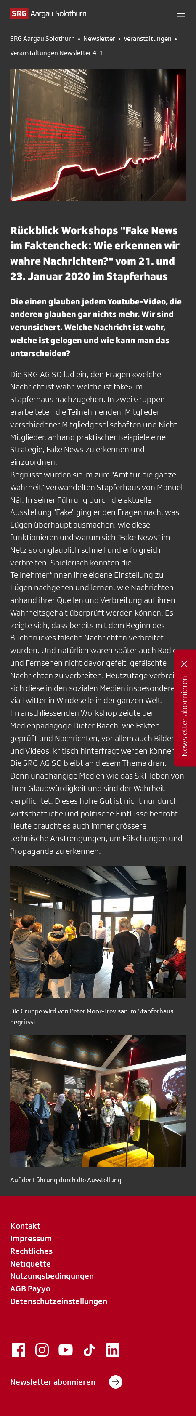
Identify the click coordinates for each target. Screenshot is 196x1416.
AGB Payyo (30, 1288)
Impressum (31, 1238)
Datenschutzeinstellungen (58, 1301)
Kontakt (25, 1225)
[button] (181, 13)
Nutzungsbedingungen (52, 1275)
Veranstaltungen (148, 39)
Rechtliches (31, 1251)
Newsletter (99, 39)
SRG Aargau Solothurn (42, 39)
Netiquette (30, 1263)
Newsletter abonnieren (66, 1382)
